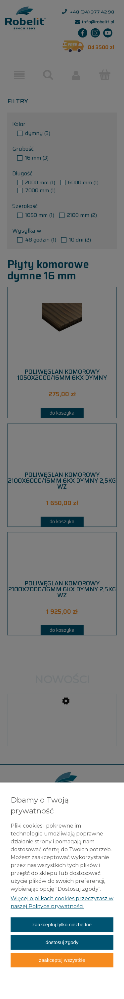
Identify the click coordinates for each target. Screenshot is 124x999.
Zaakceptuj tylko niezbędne (62, 924)
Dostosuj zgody (62, 942)
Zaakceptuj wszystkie (62, 960)
